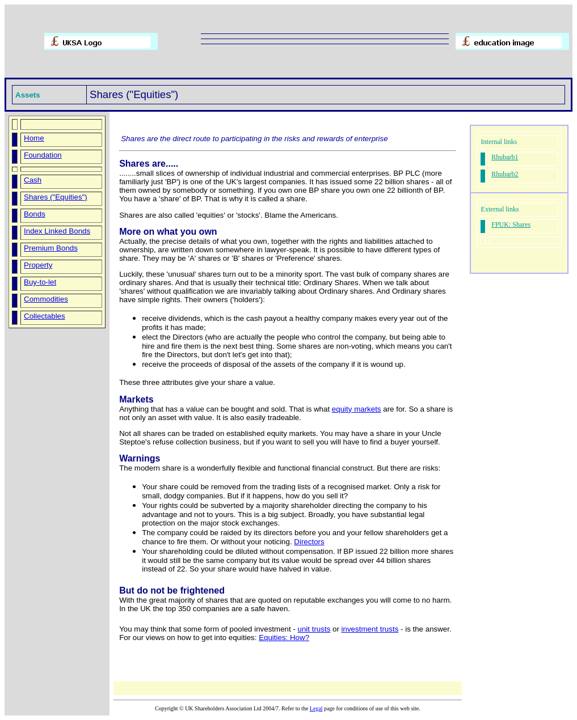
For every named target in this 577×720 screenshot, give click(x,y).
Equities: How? (284, 637)
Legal (316, 708)
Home (34, 138)
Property (38, 265)
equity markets (356, 409)
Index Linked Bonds (57, 231)
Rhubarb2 (504, 174)
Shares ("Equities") (55, 197)
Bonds (34, 214)
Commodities (46, 299)
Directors (309, 541)
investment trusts (370, 629)
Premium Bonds (51, 248)
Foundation (43, 155)
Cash (32, 180)
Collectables (44, 316)
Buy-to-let (40, 282)
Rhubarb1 (504, 157)
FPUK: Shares (510, 224)
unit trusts (314, 629)
